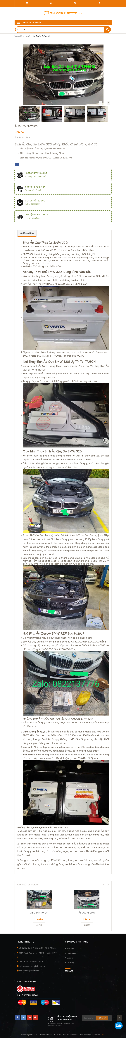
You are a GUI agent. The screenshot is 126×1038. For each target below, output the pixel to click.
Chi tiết (39, 925)
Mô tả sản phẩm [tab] (27, 233)
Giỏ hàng (70, 962)
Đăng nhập (71, 953)
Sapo (102, 1035)
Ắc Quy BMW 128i (39, 912)
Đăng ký (70, 958)
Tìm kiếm (70, 949)
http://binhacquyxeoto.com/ (29, 971)
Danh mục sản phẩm (29, 22)
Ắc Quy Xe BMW (87, 912)
